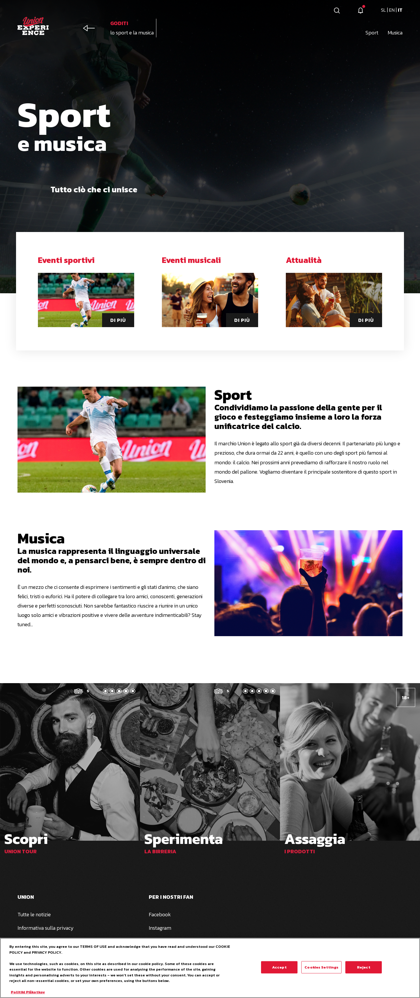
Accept (279, 970)
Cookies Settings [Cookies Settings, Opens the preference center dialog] (321, 970)
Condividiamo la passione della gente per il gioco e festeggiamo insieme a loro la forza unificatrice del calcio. (298, 416)
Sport (233, 395)
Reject (363, 970)
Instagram (160, 928)
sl (384, 9)
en (392, 9)
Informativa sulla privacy (46, 928)
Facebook (160, 914)
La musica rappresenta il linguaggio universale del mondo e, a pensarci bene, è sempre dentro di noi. (112, 560)
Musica (41, 538)
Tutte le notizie (34, 914)
